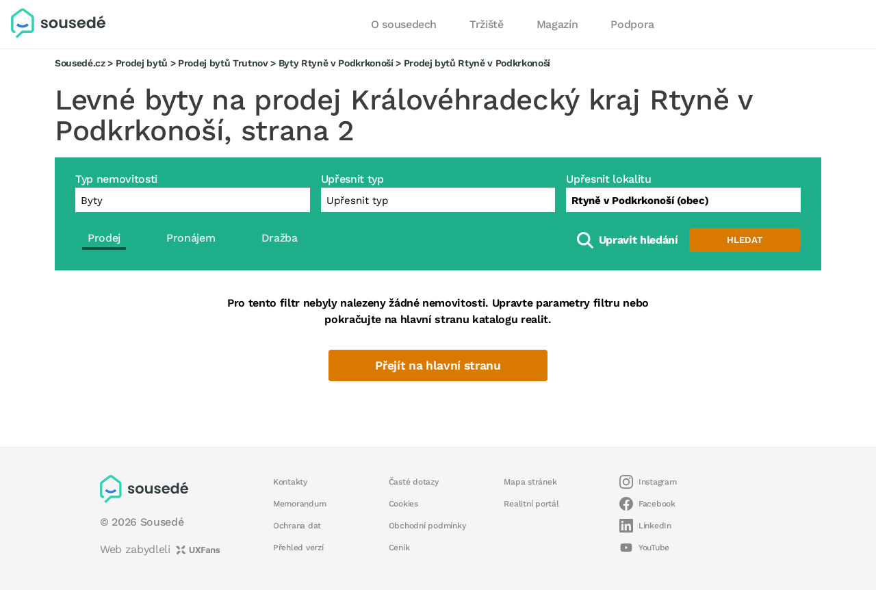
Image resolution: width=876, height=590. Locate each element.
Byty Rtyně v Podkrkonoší (336, 62)
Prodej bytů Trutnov (223, 62)
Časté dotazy (414, 482)
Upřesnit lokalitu (608, 178)
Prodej (104, 237)
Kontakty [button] (290, 482)
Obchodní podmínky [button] (427, 525)
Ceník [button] (399, 547)
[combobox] (683, 200)
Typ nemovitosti (116, 178)
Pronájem (190, 237)
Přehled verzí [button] (298, 547)
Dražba (279, 237)
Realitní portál (531, 504)
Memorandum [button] (299, 504)
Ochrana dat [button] (297, 525)
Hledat (744, 240)
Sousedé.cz (80, 62)
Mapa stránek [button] (530, 482)
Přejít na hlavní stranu (437, 365)
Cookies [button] (403, 504)
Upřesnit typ (352, 178)
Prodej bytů (142, 62)
